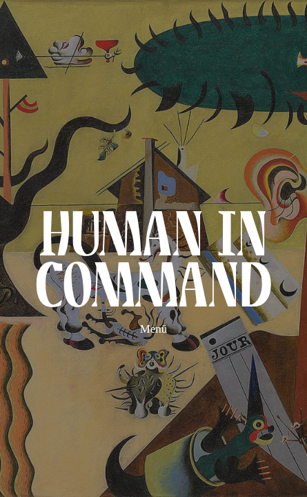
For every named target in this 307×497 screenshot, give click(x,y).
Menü (154, 328)
